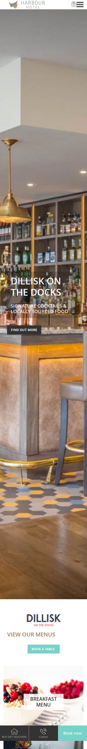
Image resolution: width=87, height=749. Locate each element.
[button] (72, 733)
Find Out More (24, 330)
